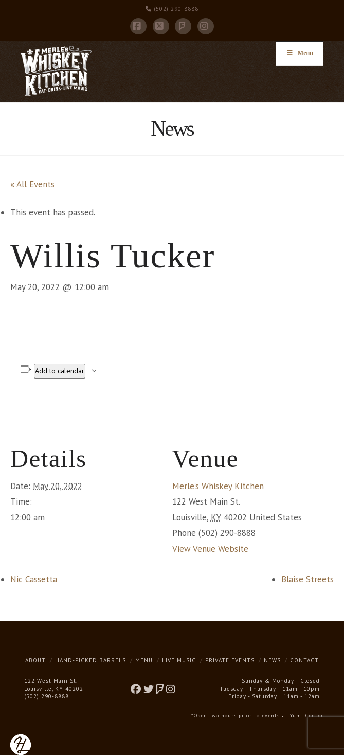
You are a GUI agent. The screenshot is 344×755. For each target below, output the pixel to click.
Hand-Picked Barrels (90, 660)
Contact (304, 660)
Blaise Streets (307, 579)
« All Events (32, 184)
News (272, 660)
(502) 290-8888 (172, 8)
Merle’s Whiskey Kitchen (218, 486)
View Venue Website (210, 548)
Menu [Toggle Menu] (299, 53)
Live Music (179, 660)
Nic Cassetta (33, 579)
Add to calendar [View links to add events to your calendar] (59, 370)
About (35, 660)
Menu (144, 660)
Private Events (230, 660)
